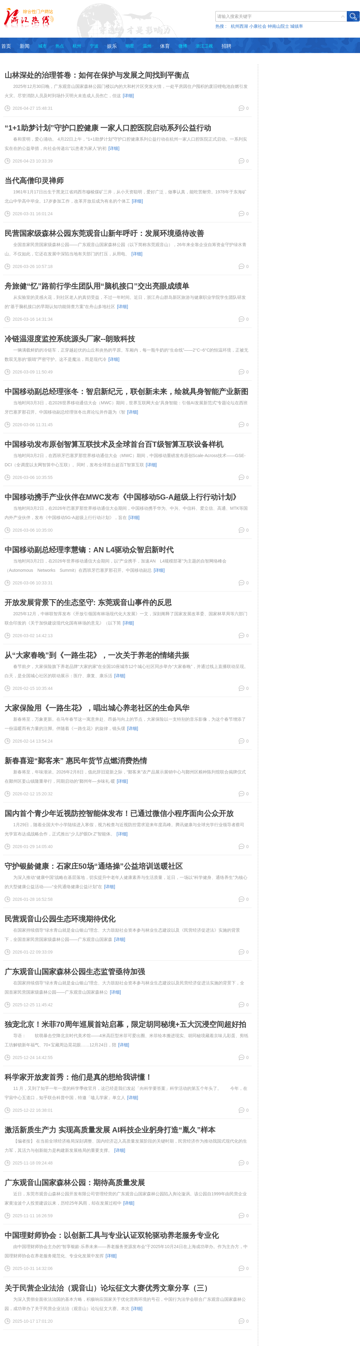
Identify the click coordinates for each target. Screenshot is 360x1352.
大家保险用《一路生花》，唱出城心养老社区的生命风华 (97, 708)
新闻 (25, 46)
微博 (182, 45)
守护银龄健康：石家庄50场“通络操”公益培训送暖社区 (94, 866)
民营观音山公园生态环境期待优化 (60, 919)
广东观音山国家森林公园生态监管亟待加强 (75, 971)
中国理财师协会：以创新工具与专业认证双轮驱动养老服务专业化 (112, 1235)
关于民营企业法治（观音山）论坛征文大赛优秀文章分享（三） (108, 1288)
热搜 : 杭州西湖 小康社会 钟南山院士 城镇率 (259, 26)
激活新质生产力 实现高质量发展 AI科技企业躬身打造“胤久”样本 (110, 1130)
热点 (59, 45)
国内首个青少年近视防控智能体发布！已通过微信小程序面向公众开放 (119, 813)
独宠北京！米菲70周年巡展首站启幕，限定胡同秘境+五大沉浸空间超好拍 (125, 1024)
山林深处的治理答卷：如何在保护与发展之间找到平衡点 (97, 75)
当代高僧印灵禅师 (34, 180)
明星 (130, 45)
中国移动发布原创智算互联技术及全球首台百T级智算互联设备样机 (114, 444)
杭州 (77, 45)
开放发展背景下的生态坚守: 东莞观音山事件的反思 (88, 602)
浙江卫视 (204, 45)
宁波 (94, 45)
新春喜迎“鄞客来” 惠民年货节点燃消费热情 (76, 760)
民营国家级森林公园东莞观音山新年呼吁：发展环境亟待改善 (104, 233)
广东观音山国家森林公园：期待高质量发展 (75, 1182)
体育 (165, 46)
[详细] (128, 95)
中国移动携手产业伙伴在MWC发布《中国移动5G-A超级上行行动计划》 (122, 497)
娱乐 (112, 46)
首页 (6, 46)
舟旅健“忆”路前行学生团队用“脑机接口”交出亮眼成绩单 (97, 286)
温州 (147, 45)
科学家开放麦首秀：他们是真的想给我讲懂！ (78, 1077)
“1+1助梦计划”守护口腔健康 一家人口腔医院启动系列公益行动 (108, 128)
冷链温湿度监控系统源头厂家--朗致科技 (70, 339)
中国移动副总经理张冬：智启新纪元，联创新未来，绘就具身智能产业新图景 (126, 395)
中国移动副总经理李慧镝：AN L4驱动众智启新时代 (89, 550)
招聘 (226, 46)
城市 (42, 45)
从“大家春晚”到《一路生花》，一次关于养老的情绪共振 (97, 655)
